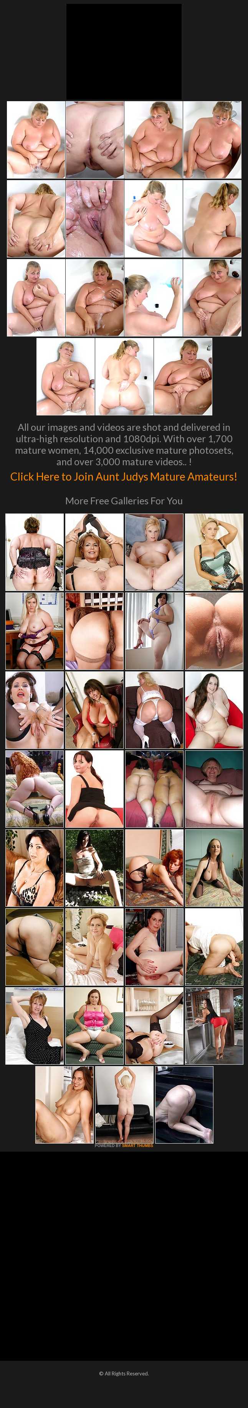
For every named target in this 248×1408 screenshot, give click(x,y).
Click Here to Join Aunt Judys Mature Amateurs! (124, 483)
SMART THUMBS (137, 1162)
